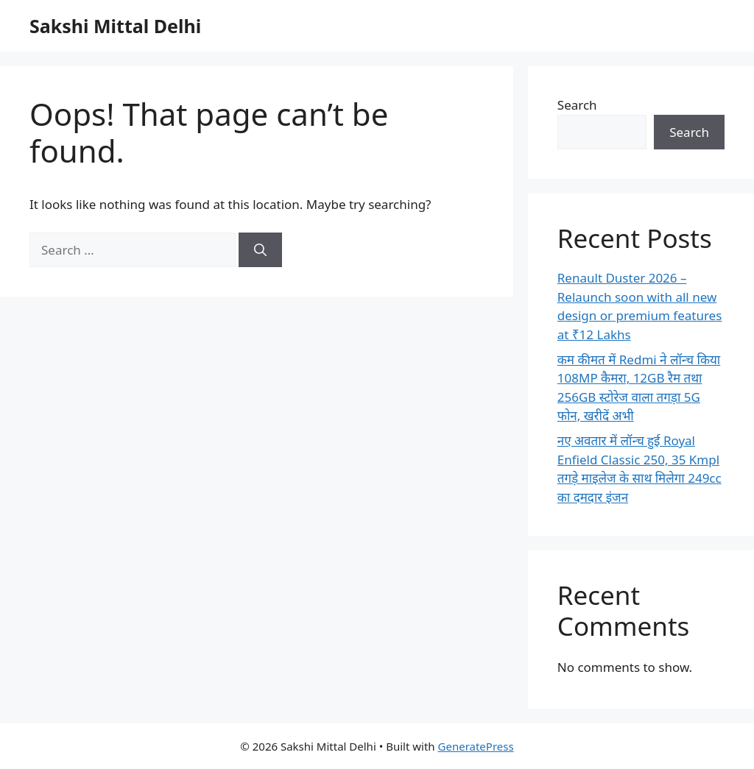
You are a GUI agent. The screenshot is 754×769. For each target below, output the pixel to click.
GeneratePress (476, 746)
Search (577, 104)
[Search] (260, 250)
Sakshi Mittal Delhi (115, 25)
